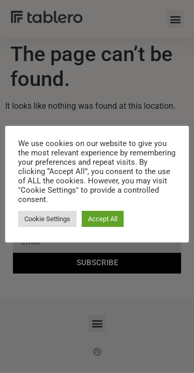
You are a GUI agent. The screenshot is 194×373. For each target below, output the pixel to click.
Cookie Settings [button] (47, 219)
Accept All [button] (102, 219)
